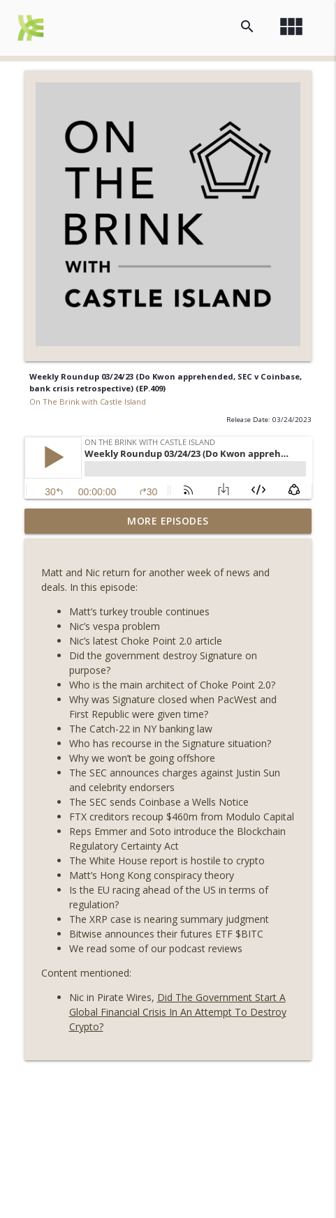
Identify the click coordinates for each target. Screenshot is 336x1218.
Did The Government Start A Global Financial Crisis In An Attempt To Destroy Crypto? (177, 1012)
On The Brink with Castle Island (87, 401)
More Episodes (168, 520)
